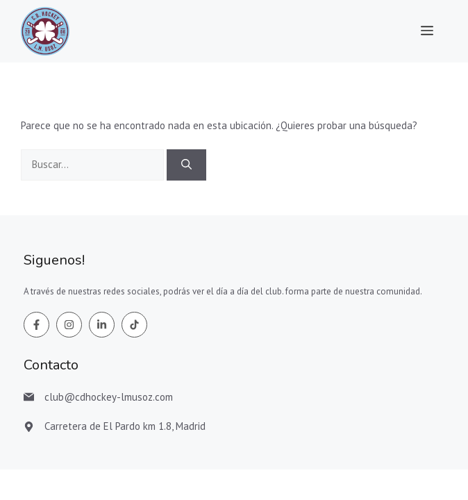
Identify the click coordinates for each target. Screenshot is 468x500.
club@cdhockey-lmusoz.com (108, 396)
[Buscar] (186, 165)
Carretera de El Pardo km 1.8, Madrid (125, 426)
